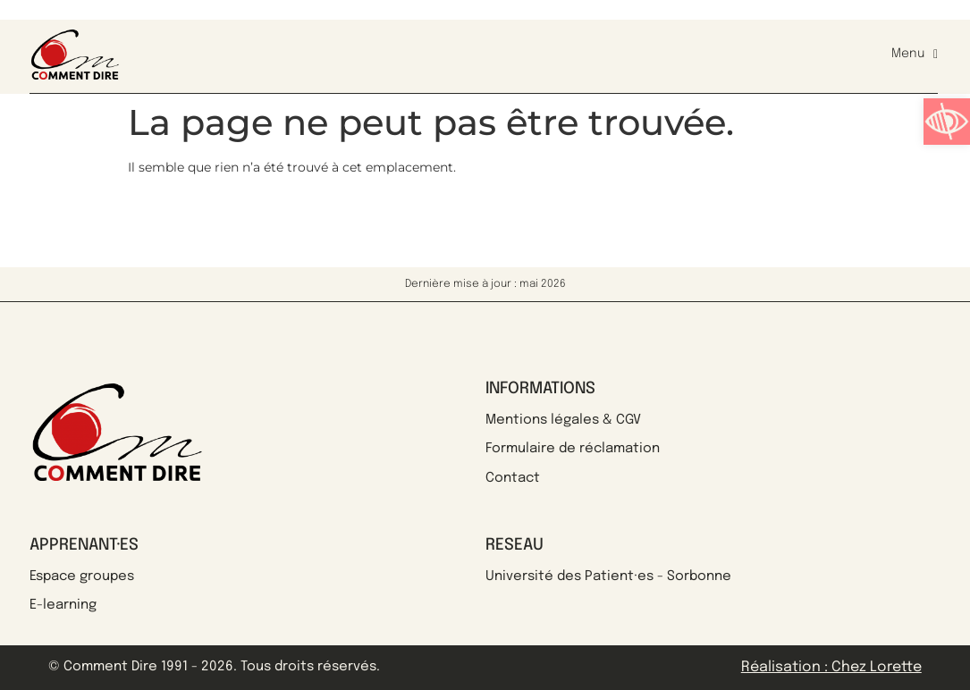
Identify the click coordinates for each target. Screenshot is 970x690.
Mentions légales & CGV (563, 420)
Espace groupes (82, 576)
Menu (914, 54)
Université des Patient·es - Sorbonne (608, 576)
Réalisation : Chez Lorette (831, 667)
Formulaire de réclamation (572, 449)
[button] (947, 121)
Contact (512, 478)
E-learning (63, 605)
